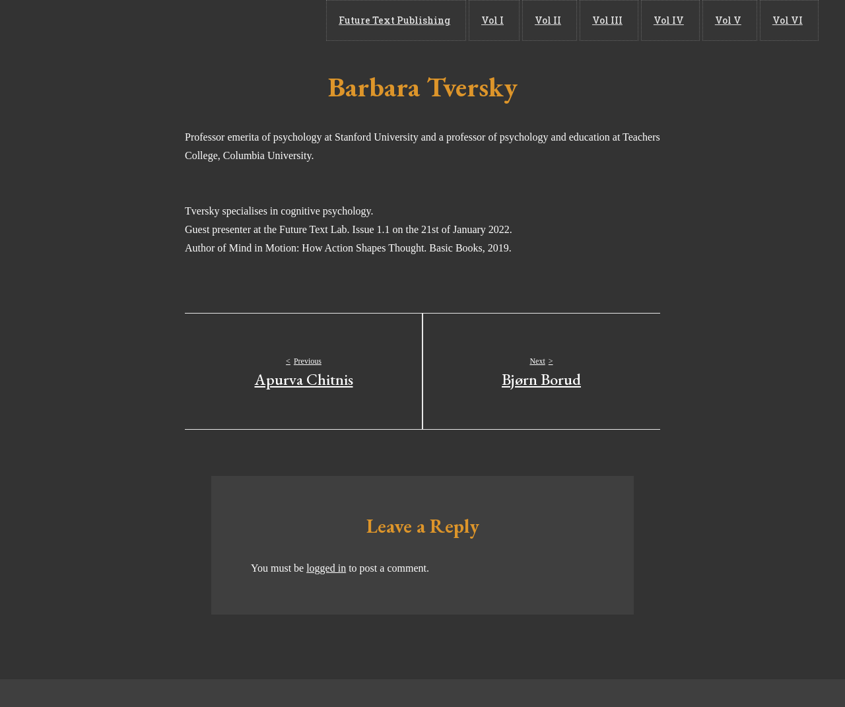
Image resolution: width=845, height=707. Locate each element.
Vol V (740, 20)
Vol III (634, 20)
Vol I (534, 20)
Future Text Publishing (443, 20)
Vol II (582, 20)
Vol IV (688, 20)
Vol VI (793, 20)
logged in (326, 568)
